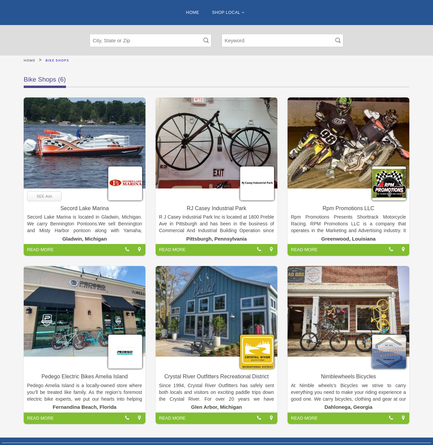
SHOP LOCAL (228, 12)
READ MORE (40, 249)
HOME (192, 12)
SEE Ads (44, 196)
